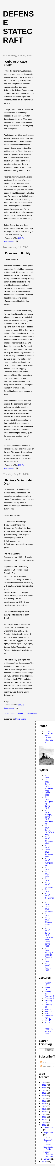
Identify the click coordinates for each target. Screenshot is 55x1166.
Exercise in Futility (17, 253)
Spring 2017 (47, 827)
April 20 (48, 1022)
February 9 (49, 998)
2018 (44, 1093)
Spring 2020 (47, 794)
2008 (44, 1120)
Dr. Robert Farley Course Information (49, 737)
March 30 (49, 1016)
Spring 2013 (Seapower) (49, 896)
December (48, 1127)
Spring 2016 (47, 846)
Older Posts (32, 714)
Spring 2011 (47, 914)
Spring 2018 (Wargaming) (49, 820)
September (48, 1132)
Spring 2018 (47, 807)
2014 (44, 1103)
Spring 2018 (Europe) (48, 812)
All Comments (47, 1066)
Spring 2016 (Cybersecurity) (49, 853)
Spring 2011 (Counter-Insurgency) (49, 922)
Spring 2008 (47, 960)
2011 (44, 1112)
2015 (44, 1101)
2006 (44, 1125)
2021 (44, 1088)
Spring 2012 (47, 903)
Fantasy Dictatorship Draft (48, 1154)
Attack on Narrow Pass (49, 1031)
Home (20, 714)
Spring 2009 (47, 945)
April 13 (48, 1020)
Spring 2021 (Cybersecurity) (49, 787)
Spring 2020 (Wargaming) (49, 800)
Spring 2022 (47, 776)
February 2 (49, 996)
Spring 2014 (47, 879)
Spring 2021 (47, 781)
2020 (44, 1090)
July (46, 1137)
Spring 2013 (47, 890)
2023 (44, 1082)
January (47, 1159)
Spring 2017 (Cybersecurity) (49, 839)
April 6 (47, 1018)
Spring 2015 (47, 868)
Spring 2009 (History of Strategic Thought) (49, 952)
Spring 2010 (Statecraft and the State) (49, 937)
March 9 (48, 1011)
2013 (44, 1106)
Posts (44, 1062)
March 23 (49, 1013)
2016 (44, 1098)
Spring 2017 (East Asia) (49, 832)
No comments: (9, 241)
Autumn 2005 (48, 969)
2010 (44, 1114)
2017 (44, 1095)
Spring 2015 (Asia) (47, 874)
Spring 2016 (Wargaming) (49, 861)
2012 (44, 1109)
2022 (44, 1085)
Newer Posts (9, 714)
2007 (44, 1122)
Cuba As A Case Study (47, 1142)
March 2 (48, 1009)
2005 (44, 1161)
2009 (44, 1117)
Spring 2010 (47, 929)
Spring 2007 (47, 964)
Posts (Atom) (20, 719)
